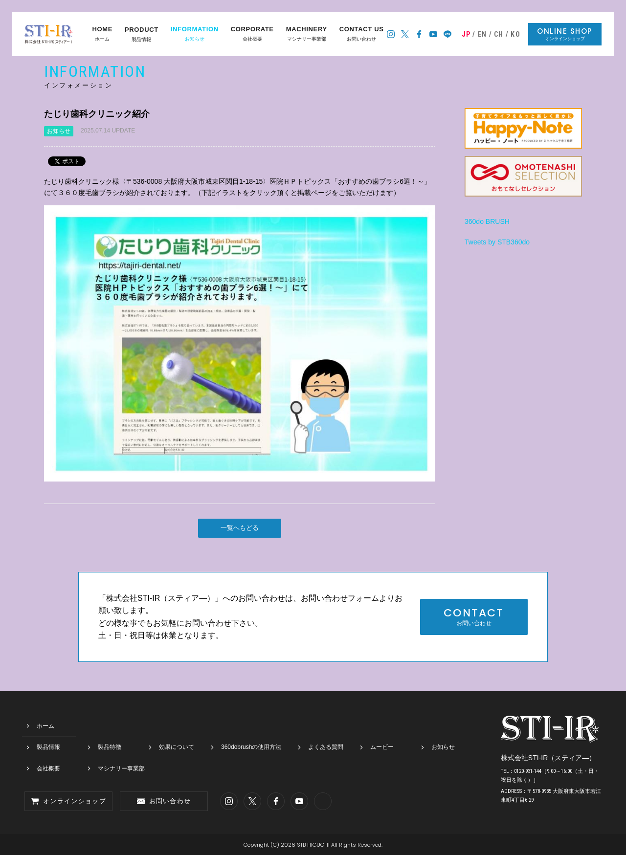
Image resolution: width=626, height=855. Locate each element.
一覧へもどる (240, 527)
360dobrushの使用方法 (251, 747)
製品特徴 (109, 747)
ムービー (382, 747)
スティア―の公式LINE (448, 34)
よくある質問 (325, 747)
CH (499, 34)
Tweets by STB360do (497, 242)
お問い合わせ (361, 34)
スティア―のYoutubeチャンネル (433, 34)
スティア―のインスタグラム (391, 34)
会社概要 (252, 34)
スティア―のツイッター (405, 34)
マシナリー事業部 (306, 34)
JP (466, 34)
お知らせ (195, 34)
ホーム (102, 34)
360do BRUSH (487, 221)
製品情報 (141, 34)
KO (515, 34)
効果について (176, 747)
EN (482, 34)
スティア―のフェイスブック (419, 34)
